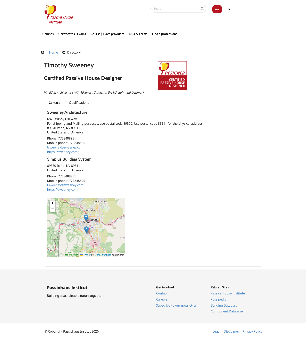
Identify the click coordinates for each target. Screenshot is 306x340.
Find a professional (165, 34)
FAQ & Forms (138, 34)
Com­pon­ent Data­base (227, 311)
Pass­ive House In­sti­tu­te (228, 293)
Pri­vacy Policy (252, 331)
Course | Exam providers (107, 34)
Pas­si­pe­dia (218, 299)
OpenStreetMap (103, 255)
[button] (86, 229)
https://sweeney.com (62, 189)
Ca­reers (161, 299)
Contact (54, 102)
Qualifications (79, 102)
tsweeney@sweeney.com (65, 147)
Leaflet (85, 255)
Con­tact (161, 293)
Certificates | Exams (72, 34)
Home (53, 52)
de (228, 9)
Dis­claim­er (231, 331)
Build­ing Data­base (224, 305)
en (217, 9)
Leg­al (216, 331)
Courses (48, 34)
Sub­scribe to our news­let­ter (176, 305)
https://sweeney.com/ (63, 152)
